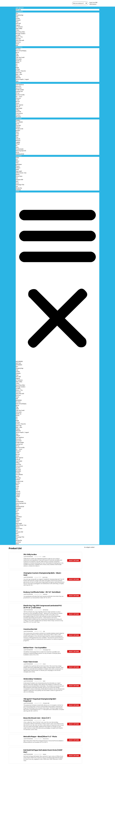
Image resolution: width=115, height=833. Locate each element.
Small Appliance (20, 84)
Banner (17, 52)
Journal (17, 124)
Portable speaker (20, 90)
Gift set (17, 93)
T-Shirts (17, 30)
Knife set (18, 106)
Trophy (17, 157)
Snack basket (19, 108)
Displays (18, 76)
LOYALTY (18, 83)
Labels (17, 56)
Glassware (18, 98)
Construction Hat (30, 632)
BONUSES (18, 118)
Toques (17, 44)
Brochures (18, 42)
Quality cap (18, 61)
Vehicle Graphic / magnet (22, 79)
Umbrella (18, 139)
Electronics (18, 86)
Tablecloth (18, 78)
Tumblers (18, 120)
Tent (17, 66)
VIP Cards (18, 117)
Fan (16, 145)
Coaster (17, 100)
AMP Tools (18, 10)
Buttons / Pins (19, 37)
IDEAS (17, 191)
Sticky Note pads (20, 40)
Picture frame (19, 176)
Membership (19, 188)
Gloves (17, 152)
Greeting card (19, 91)
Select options (74, 560)
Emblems (18, 168)
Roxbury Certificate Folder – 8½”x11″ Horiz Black (42, 592)
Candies (18, 18)
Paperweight (19, 171)
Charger (18, 144)
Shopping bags (19, 15)
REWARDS (19, 156)
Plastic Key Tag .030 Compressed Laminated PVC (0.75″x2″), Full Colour (42, 609)
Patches (17, 62)
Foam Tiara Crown (30, 667)
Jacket (17, 135)
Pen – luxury (19, 96)
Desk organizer (19, 105)
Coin (17, 178)
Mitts (17, 45)
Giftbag (17, 110)
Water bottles (19, 28)
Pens (17, 13)
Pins (17, 159)
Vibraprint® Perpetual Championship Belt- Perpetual (40, 705)
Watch (17, 132)
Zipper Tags (18, 72)
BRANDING (19, 47)
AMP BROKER (19, 8)
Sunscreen (18, 38)
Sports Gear (19, 88)
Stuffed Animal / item (21, 173)
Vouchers (18, 115)
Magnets (18, 25)
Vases (17, 163)
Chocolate (18, 125)
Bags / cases (19, 74)
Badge (17, 67)
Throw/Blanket (19, 122)
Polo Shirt (18, 49)
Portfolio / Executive (21, 71)
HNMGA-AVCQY (20, 154)
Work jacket (18, 59)
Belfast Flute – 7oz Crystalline (34, 650)
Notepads (18, 20)
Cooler (17, 134)
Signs (17, 81)
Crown (17, 183)
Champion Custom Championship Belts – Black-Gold (42, 574)
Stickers (17, 174)
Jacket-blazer (19, 164)
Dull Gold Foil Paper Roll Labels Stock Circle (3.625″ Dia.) (43, 759)
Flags (17, 54)
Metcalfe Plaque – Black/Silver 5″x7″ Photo (40, 741)
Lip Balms (18, 35)
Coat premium (19, 113)
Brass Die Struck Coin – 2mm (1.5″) (37, 723)
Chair (17, 137)
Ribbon (17, 161)
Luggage (18, 142)
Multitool (18, 127)
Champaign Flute (20, 184)
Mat (17, 64)
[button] (57, 276)
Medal (17, 169)
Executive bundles (20, 95)
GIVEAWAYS (19, 11)
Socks (17, 147)
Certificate (18, 190)
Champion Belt (19, 179)
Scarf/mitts (18, 111)
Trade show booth (20, 57)
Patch (17, 181)
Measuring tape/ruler (21, 151)
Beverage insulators (20, 33)
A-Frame (18, 69)
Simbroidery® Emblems (32, 684)
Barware (18, 101)
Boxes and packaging (21, 51)
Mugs (17, 22)
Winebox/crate (19, 129)
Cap (17, 186)
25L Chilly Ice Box (30, 554)
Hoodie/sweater (20, 149)
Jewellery (18, 130)
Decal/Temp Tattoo (20, 32)
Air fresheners (19, 27)
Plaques (18, 166)
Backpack (18, 140)
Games (17, 103)
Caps (17, 17)
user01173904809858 (28, 556)
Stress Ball (18, 23)
